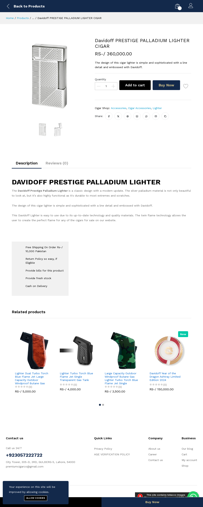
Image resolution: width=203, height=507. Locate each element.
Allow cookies (35, 498)
